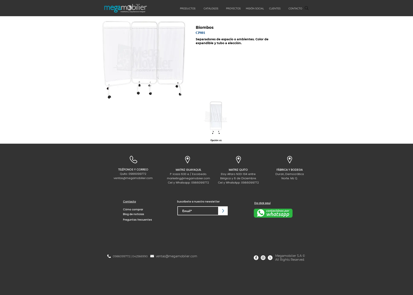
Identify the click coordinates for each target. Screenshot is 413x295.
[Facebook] (256, 257)
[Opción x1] (216, 140)
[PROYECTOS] (233, 8)
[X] (270, 257)
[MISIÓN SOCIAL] (255, 8)
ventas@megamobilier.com (133, 178)
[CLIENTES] (274, 8)
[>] (223, 210)
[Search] (306, 8)
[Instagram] (263, 257)
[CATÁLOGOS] (211, 8)
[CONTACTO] (295, 8)
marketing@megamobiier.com (188, 178)
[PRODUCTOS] (187, 8)
